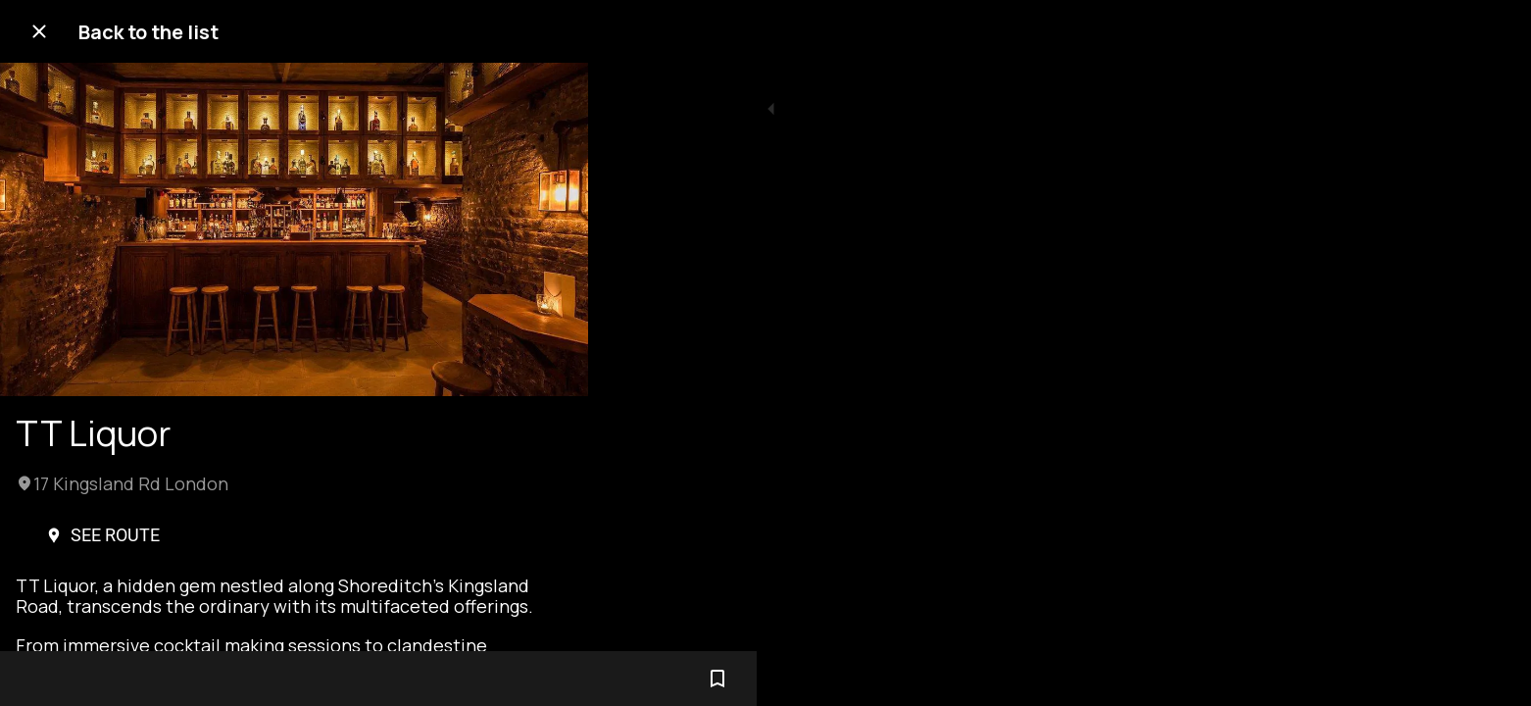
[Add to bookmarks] (548, 678)
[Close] (39, 31)
